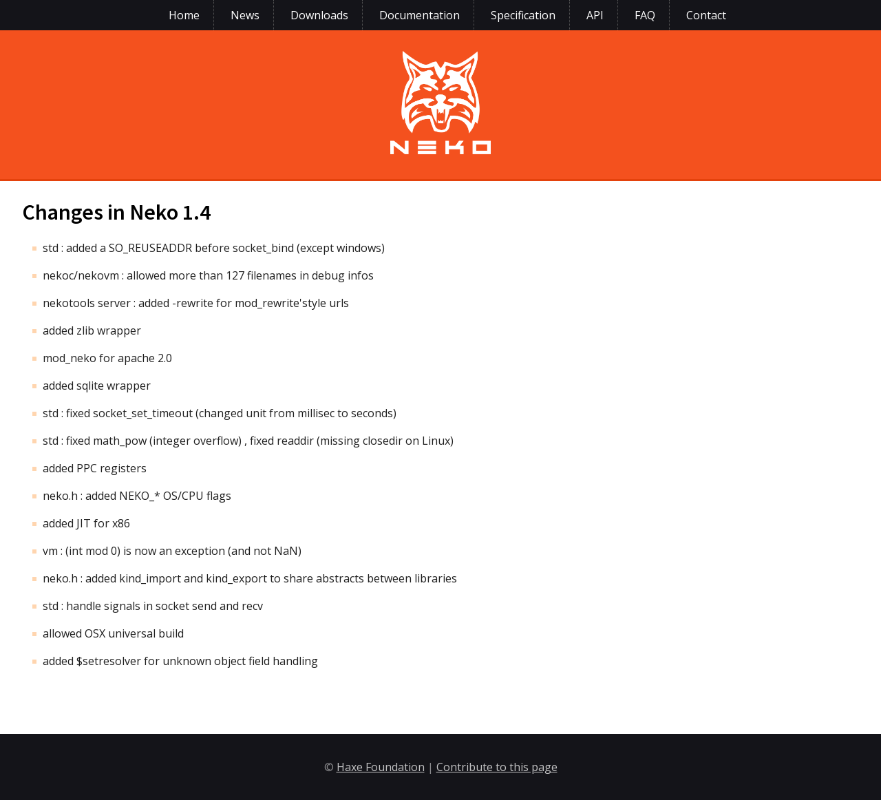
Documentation (419, 15)
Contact (706, 15)
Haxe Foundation (381, 767)
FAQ (645, 15)
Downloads (319, 15)
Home (184, 15)
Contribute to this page (497, 767)
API (595, 15)
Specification (523, 15)
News (245, 15)
